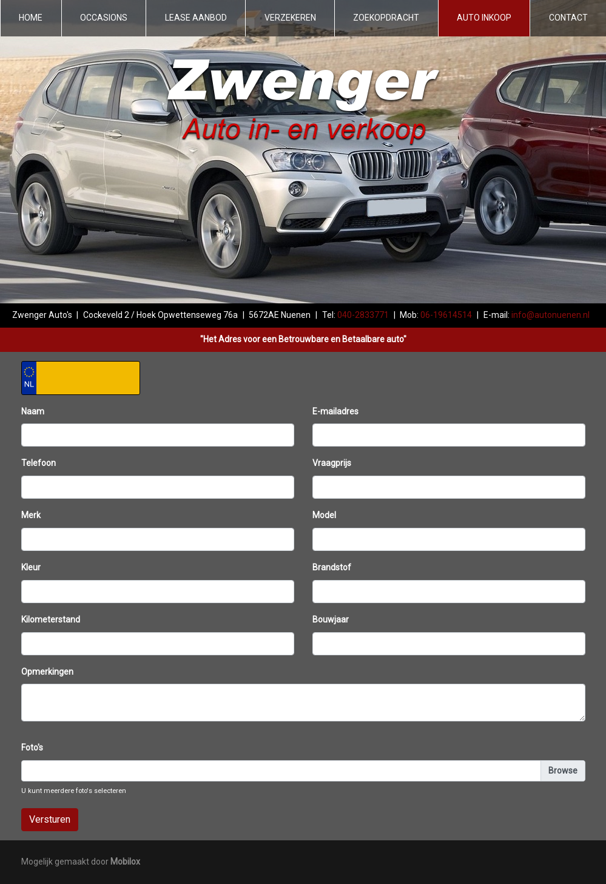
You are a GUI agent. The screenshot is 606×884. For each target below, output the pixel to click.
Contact (568, 17)
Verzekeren (290, 17)
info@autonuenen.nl (550, 315)
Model (324, 515)
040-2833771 (363, 315)
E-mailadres (335, 411)
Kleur (31, 567)
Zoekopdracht (386, 17)
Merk (31, 515)
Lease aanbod (196, 17)
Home (30, 17)
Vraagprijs (331, 463)
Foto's (32, 747)
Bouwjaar (330, 619)
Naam (32, 411)
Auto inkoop (484, 17)
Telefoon (38, 463)
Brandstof (331, 567)
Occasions (103, 17)
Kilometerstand (50, 619)
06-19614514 (446, 315)
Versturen (49, 819)
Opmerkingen (47, 671)
